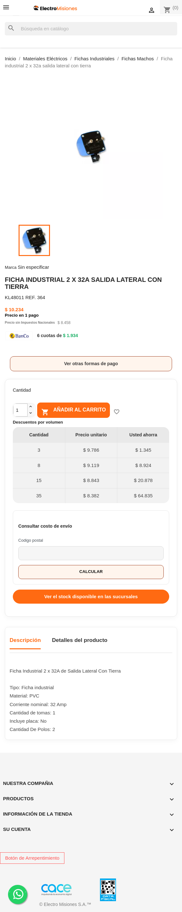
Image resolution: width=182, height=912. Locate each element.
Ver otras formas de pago (91, 363)
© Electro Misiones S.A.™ (65, 904)
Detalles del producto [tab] (79, 640)
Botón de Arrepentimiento (32, 858)
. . (18, 894)
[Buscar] (91, 29)
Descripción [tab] (25, 640)
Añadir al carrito (73, 411)
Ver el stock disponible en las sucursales (91, 596)
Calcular (91, 571)
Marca (10, 267)
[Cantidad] (20, 410)
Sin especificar (33, 267)
